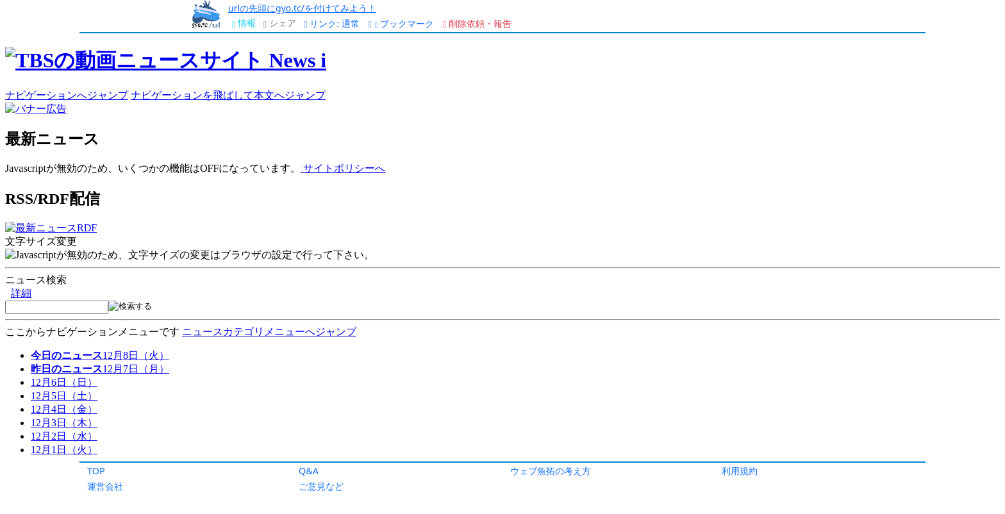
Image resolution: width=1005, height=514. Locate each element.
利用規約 (740, 471)
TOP (96, 471)
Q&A (309, 471)
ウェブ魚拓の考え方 (550, 471)
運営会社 (105, 486)
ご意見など (321, 486)
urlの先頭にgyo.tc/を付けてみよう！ (302, 8)
